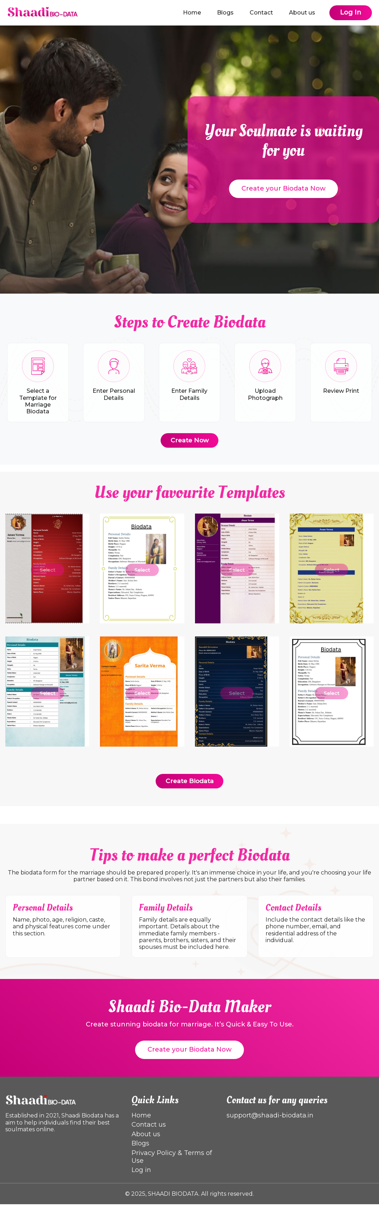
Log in (141, 1172)
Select (47, 571)
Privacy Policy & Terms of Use (172, 1158)
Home (192, 12)
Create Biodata (189, 783)
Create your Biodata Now (283, 188)
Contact (261, 12)
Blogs (225, 12)
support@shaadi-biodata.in (270, 1117)
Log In (350, 12)
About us (302, 12)
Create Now (190, 442)
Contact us (149, 1126)
